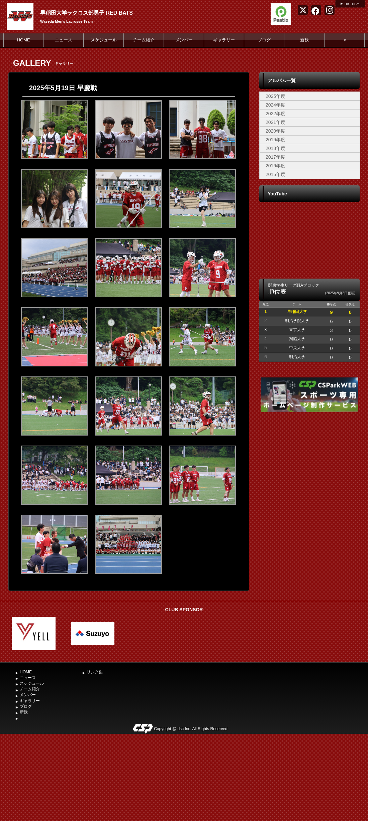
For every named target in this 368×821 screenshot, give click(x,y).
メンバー (184, 39)
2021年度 (275, 122)
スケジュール (104, 39)
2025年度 (275, 96)
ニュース (63, 39)
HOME (23, 39)
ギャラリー (224, 39)
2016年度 (275, 165)
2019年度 (275, 139)
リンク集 (95, 672)
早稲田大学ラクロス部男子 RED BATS (86, 13)
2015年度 (275, 174)
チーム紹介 (144, 39)
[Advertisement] (309, 502)
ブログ (264, 39)
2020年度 (275, 131)
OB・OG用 (352, 4)
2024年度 (275, 105)
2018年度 (275, 148)
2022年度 (275, 113)
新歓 (304, 39)
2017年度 (275, 157)
